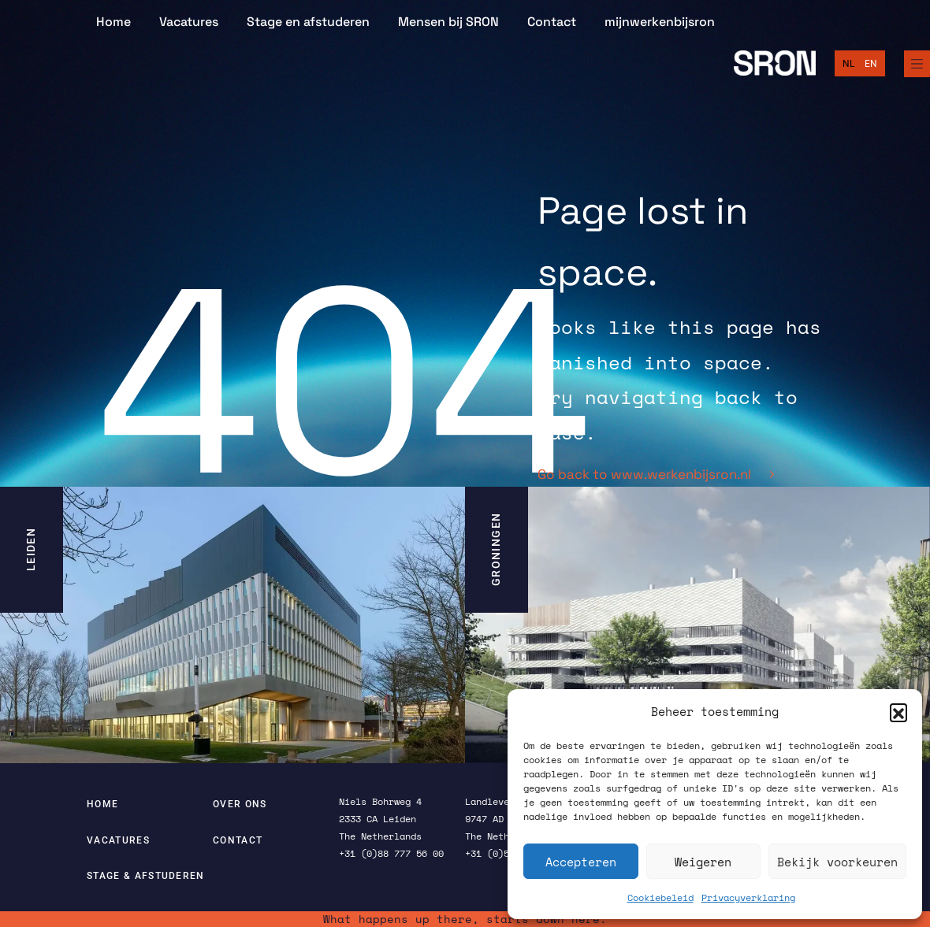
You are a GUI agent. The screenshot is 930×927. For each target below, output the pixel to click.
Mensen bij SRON (448, 22)
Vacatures (188, 22)
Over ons (240, 804)
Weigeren (703, 861)
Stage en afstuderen (308, 22)
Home (113, 22)
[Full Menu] (916, 64)
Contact (551, 22)
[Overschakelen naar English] (869, 64)
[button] (898, 712)
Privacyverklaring (748, 897)
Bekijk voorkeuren (837, 861)
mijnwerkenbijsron (659, 22)
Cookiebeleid (660, 897)
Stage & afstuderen (146, 875)
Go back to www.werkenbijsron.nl (656, 474)
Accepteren (580, 861)
